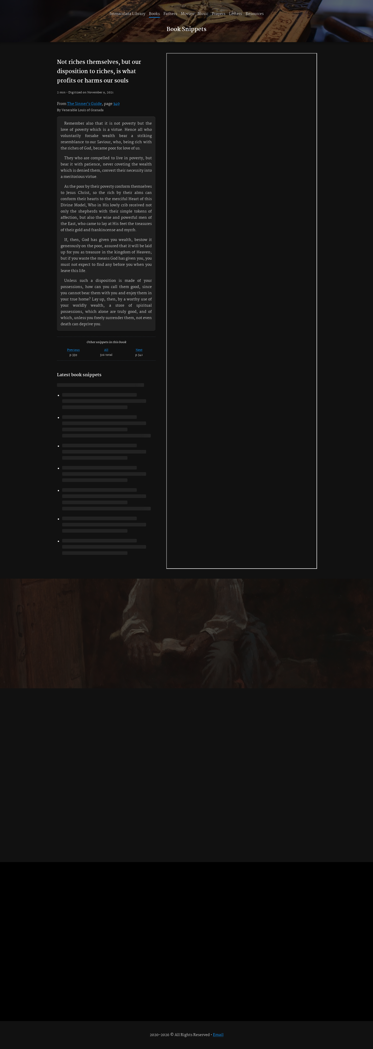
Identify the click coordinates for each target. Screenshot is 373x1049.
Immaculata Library (127, 14)
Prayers (218, 14)
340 (116, 104)
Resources (255, 14)
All (106, 350)
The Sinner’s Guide (84, 104)
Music (202, 14)
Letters (235, 14)
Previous (73, 350)
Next (139, 350)
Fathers (170, 14)
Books (154, 14)
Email (218, 1035)
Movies (187, 14)
